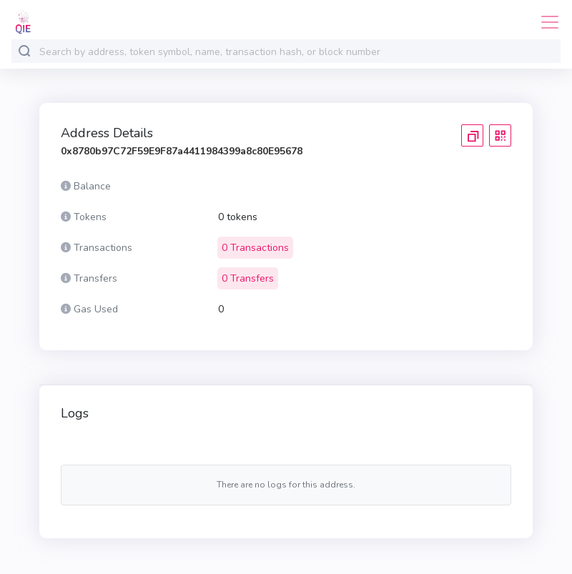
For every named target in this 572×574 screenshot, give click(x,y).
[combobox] (296, 51)
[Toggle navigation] (546, 22)
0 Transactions (255, 247)
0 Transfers (248, 278)
